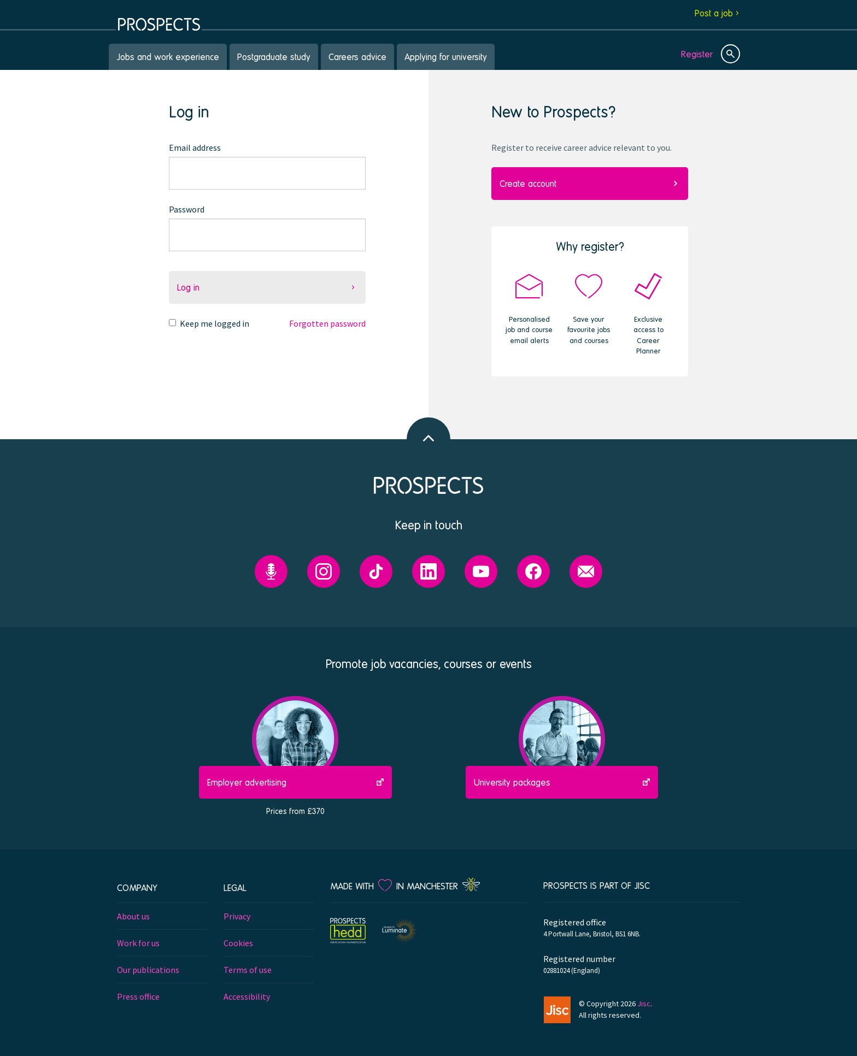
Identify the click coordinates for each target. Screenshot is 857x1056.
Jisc (643, 1003)
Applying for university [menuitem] (445, 56)
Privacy (237, 916)
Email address (195, 147)
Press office (138, 996)
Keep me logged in (214, 323)
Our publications (148, 969)
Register (697, 54)
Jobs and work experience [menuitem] (167, 56)
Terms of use (248, 969)
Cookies (238, 942)
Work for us (138, 942)
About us (133, 916)
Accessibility (247, 996)
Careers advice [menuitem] (357, 56)
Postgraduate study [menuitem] (273, 56)
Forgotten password (327, 323)
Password (186, 209)
